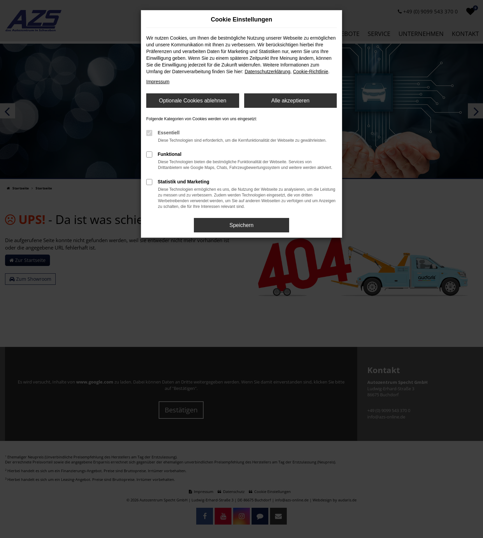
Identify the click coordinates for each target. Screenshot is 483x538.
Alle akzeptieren (290, 100)
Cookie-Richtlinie (310, 71)
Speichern (241, 225)
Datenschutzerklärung (267, 71)
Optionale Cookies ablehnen (192, 100)
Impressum (157, 81)
